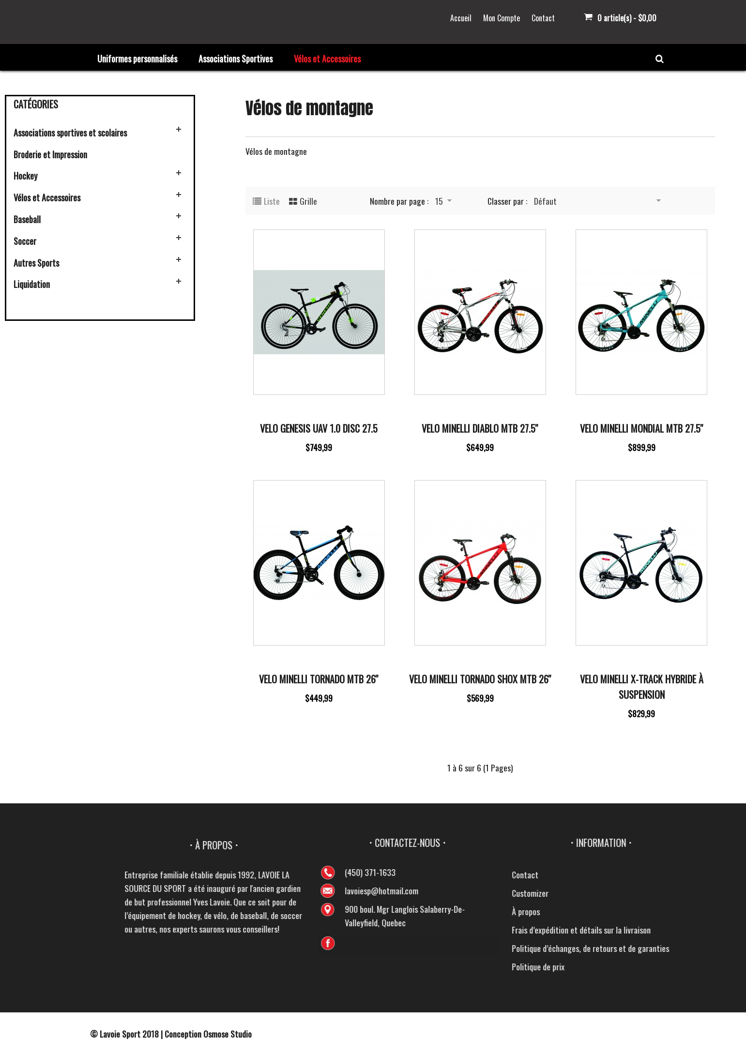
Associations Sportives (235, 58)
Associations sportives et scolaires (70, 132)
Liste (272, 201)
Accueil (461, 18)
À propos (699, 911)
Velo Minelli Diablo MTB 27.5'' (480, 428)
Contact (543, 18)
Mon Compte (501, 18)
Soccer (25, 241)
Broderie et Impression (50, 154)
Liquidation (32, 284)
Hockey (25, 175)
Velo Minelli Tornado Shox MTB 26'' (480, 679)
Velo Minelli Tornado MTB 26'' (319, 679)
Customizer (703, 893)
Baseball (27, 219)
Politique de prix (711, 966)
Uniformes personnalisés (137, 58)
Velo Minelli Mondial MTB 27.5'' (641, 428)
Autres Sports (36, 262)
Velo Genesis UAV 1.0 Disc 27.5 (319, 428)
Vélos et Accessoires (327, 58)
